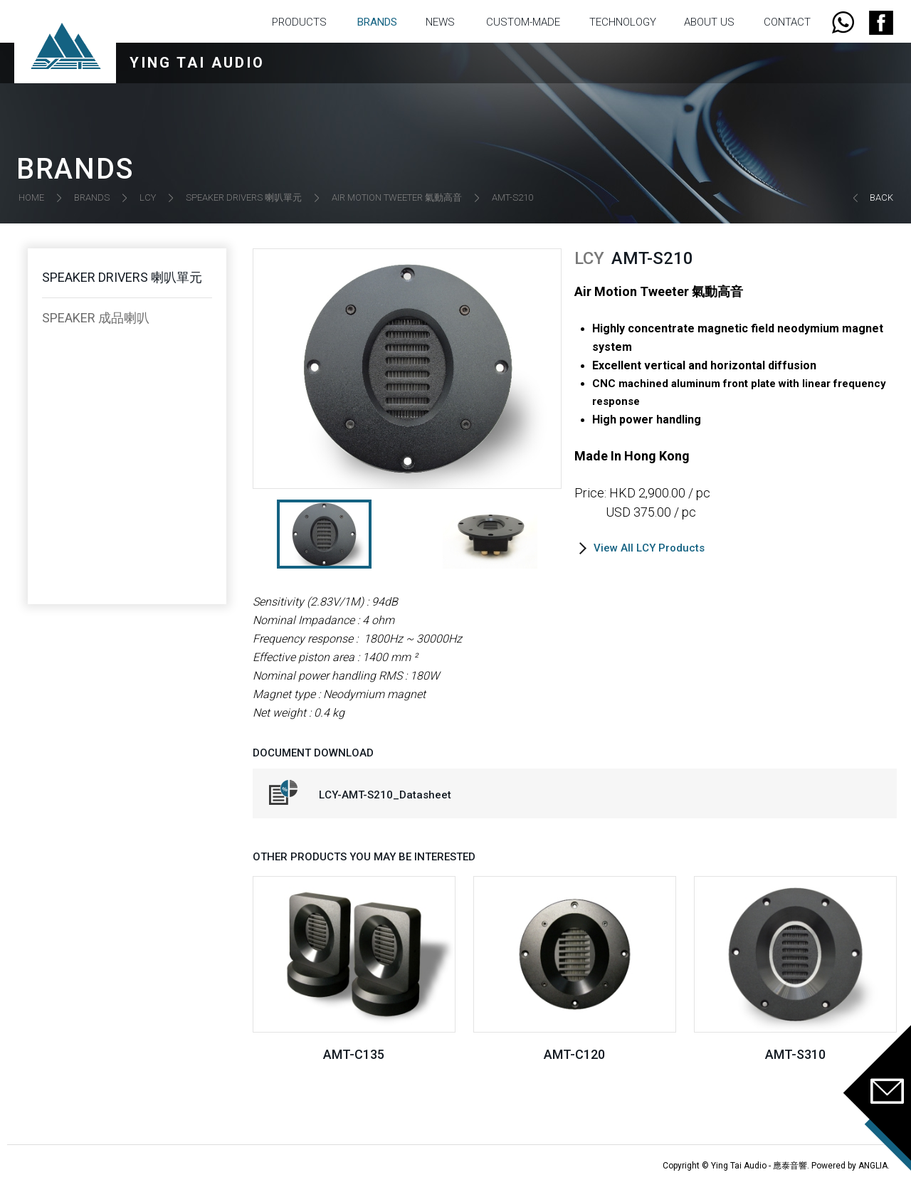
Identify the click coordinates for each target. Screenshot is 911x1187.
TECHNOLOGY (622, 22)
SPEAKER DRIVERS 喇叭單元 (244, 197)
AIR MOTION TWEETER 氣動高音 (397, 197)
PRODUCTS (299, 22)
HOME (31, 197)
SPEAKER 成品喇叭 (95, 317)
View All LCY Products (649, 548)
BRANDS (377, 22)
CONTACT (787, 22)
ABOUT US (709, 22)
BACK (881, 197)
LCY (147, 197)
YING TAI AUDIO (197, 62)
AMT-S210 (512, 197)
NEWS (440, 22)
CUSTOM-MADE (523, 22)
